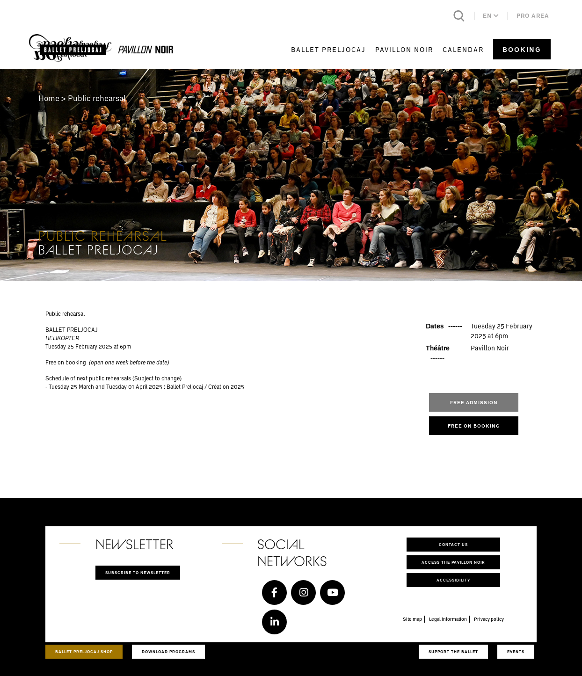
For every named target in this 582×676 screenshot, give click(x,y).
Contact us (453, 544)
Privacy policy (489, 619)
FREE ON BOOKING (474, 425)
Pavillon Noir (404, 49)
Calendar (463, 49)
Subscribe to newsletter (137, 572)
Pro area (533, 16)
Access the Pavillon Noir (453, 562)
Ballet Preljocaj (328, 49)
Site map (412, 619)
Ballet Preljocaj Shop (84, 651)
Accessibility (453, 579)
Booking (521, 49)
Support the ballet (453, 651)
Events (515, 651)
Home (48, 98)
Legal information (448, 619)
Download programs (168, 651)
